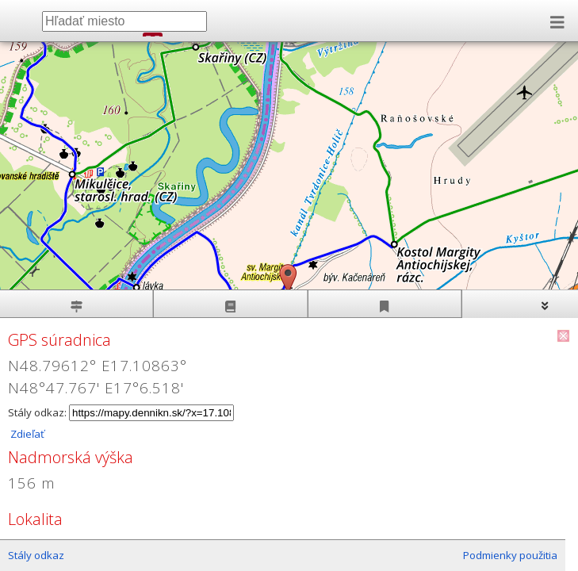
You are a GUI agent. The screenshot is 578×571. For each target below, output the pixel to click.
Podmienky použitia (510, 555)
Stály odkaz (36, 555)
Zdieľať (26, 434)
